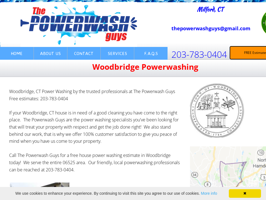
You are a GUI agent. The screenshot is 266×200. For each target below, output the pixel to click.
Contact (83, 53)
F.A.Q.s (151, 53)
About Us (50, 53)
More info (209, 193)
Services (117, 53)
